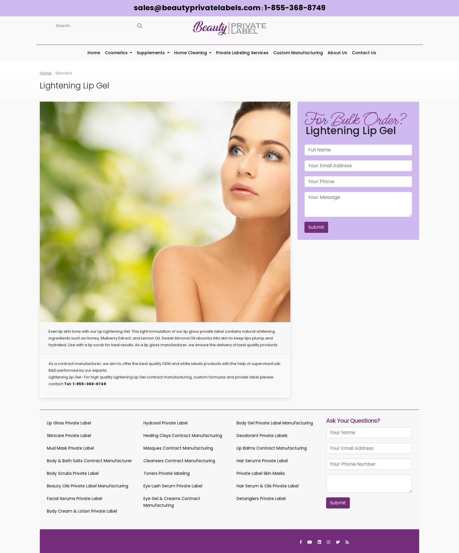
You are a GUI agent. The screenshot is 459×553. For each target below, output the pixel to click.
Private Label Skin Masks (261, 473)
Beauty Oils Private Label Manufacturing (87, 486)
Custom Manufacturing (298, 53)
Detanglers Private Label (261, 498)
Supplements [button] (151, 53)
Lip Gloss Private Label (69, 423)
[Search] (139, 25)
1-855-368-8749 (295, 8)
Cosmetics (117, 53)
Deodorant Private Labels (262, 435)
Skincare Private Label (69, 435)
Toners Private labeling (166, 473)
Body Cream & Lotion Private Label (82, 511)
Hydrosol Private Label (165, 423)
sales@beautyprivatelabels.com (197, 8)
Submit (316, 227)
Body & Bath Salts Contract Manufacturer (89, 461)
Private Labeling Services (242, 53)
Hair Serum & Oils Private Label (268, 486)
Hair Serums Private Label (262, 461)
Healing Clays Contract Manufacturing (182, 435)
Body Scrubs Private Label (73, 473)
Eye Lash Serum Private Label (172, 486)
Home (94, 53)
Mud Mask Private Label (70, 448)
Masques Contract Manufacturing (178, 448)
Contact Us (364, 53)
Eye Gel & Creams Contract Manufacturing (171, 502)
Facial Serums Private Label (74, 498)
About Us (337, 53)
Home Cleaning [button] (191, 53)
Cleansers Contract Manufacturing (179, 461)
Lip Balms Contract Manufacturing (272, 448)
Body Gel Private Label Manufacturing (275, 423)
